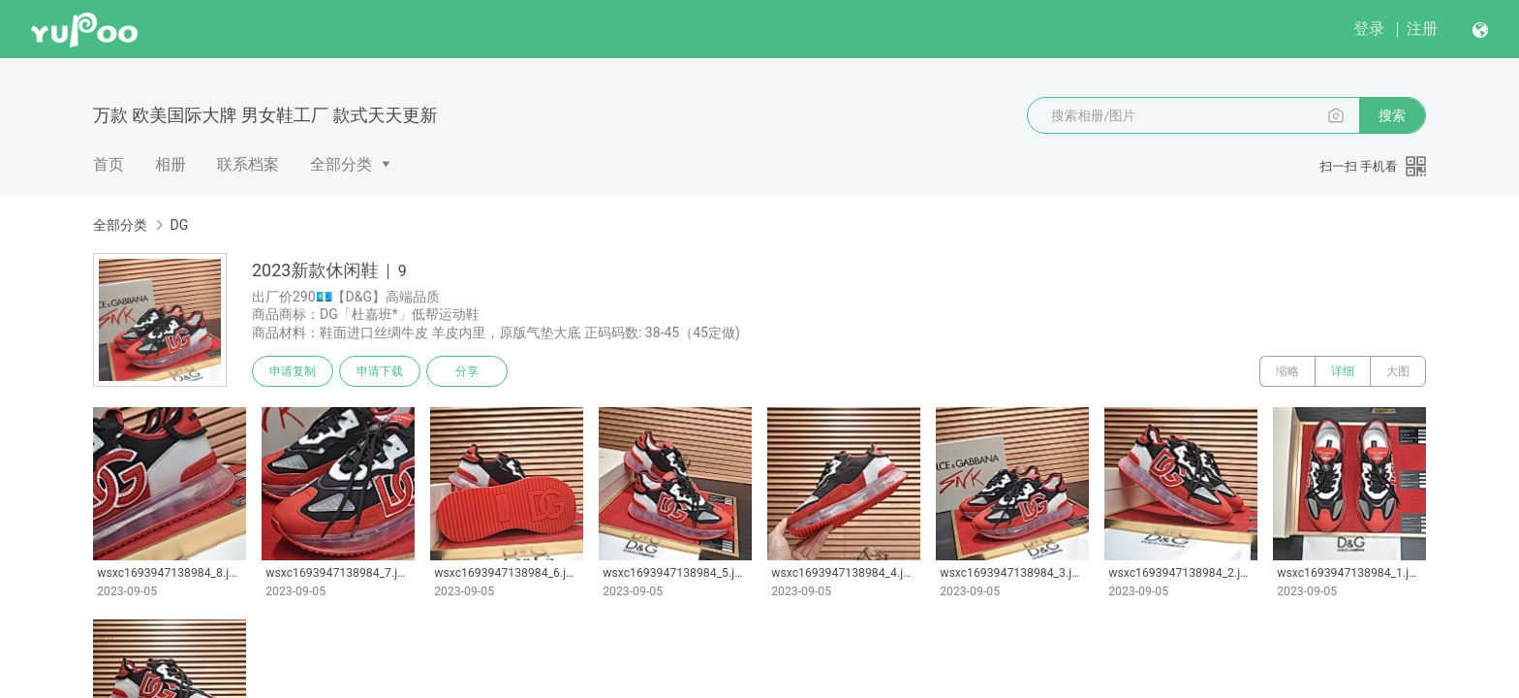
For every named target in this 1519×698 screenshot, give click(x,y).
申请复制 (292, 371)
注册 (1422, 28)
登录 (1368, 28)
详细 (1342, 371)
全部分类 (341, 164)
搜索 (1392, 115)
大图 (1398, 371)
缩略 (1287, 371)
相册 (170, 164)
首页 (108, 164)
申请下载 (379, 371)
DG (179, 225)
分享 (467, 371)
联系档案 (248, 164)
